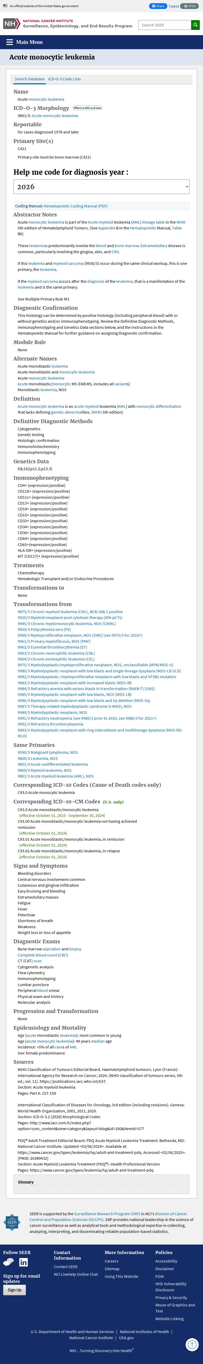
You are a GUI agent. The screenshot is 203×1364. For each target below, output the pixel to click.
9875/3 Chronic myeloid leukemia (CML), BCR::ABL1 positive (70, 611)
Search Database (30, 78)
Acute (37, 115)
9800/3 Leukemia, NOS (38, 758)
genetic (57, 412)
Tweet (173, 6)
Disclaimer (164, 1268)
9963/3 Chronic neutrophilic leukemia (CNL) (56, 653)
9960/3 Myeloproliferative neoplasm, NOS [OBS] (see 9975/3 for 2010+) (80, 635)
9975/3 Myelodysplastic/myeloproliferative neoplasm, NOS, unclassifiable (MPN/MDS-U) (95, 664)
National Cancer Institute (91, 1337)
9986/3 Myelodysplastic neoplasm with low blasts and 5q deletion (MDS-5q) (84, 700)
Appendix (106, 227)
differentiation (168, 406)
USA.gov (126, 1337)
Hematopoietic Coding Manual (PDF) (76, 206)
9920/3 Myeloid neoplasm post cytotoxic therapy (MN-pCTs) (70, 617)
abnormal (73, 412)
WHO (181, 222)
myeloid (106, 222)
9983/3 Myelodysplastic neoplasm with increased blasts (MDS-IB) (75, 682)
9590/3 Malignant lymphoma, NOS (48, 752)
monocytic (38, 99)
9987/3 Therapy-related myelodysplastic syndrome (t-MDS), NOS (75, 706)
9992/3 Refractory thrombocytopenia (50, 724)
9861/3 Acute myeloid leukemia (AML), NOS (56, 776)
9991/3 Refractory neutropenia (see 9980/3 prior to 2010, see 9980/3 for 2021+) (87, 718)
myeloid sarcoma (68, 263)
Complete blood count (37, 955)
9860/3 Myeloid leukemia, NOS (45, 770)
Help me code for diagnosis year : (70, 172)
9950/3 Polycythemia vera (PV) (44, 629)
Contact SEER (65, 1266)
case (59, 1046)
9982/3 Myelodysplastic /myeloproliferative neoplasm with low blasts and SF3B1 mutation (97, 676)
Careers (111, 1261)
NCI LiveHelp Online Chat (76, 1274)
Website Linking (169, 1318)
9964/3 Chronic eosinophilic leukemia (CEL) (56, 659)
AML (136, 222)
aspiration (52, 948)
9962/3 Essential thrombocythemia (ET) (52, 647)
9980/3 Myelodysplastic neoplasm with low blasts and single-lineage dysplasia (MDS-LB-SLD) (99, 670)
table (160, 222)
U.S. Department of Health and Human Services (72, 1331)
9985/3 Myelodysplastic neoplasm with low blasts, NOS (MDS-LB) (75, 694)
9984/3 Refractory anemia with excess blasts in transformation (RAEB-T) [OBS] (86, 688)
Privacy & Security (171, 1297)
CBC (63, 955)
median (98, 1041)
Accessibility (166, 1261)
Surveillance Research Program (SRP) (107, 1213)
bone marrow (127, 245)
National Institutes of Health (144, 1331)
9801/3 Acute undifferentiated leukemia (53, 764)
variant (120, 383)
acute (79, 406)
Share (159, 6)
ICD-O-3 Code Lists (64, 78)
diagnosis (95, 281)
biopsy (75, 948)
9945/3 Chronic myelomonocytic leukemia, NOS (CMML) (67, 623)
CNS (115, 251)
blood (101, 245)
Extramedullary (153, 245)
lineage (148, 222)
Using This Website (121, 1276)
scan (38, 960)
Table (177, 227)
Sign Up (14, 1289)
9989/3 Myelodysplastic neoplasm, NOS (52, 712)
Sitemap (112, 1268)
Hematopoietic (143, 227)
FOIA (159, 1276)
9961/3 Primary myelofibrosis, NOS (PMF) (54, 641)
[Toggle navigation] (24, 42)
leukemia (56, 99)
